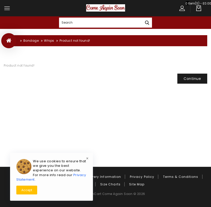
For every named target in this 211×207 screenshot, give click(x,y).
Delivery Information (103, 177)
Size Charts (110, 184)
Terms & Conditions (180, 177)
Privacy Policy (142, 177)
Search (147, 23)
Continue (192, 78)
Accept (26, 190)
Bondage (31, 40)
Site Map (136, 184)
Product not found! (75, 40)
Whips (49, 40)
